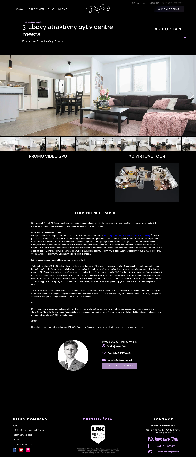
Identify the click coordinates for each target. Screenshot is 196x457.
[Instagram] (28, 450)
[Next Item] (192, 95)
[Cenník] (15, 439)
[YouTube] (21, 450)
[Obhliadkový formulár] (22, 444)
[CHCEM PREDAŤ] (169, 9)
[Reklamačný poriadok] (23, 434)
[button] (28, 430)
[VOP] (14, 425)
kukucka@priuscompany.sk (120, 360)
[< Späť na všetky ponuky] (33, 22)
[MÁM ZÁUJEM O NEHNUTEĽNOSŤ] (119, 366)
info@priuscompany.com (174, 3)
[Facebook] (14, 450)
